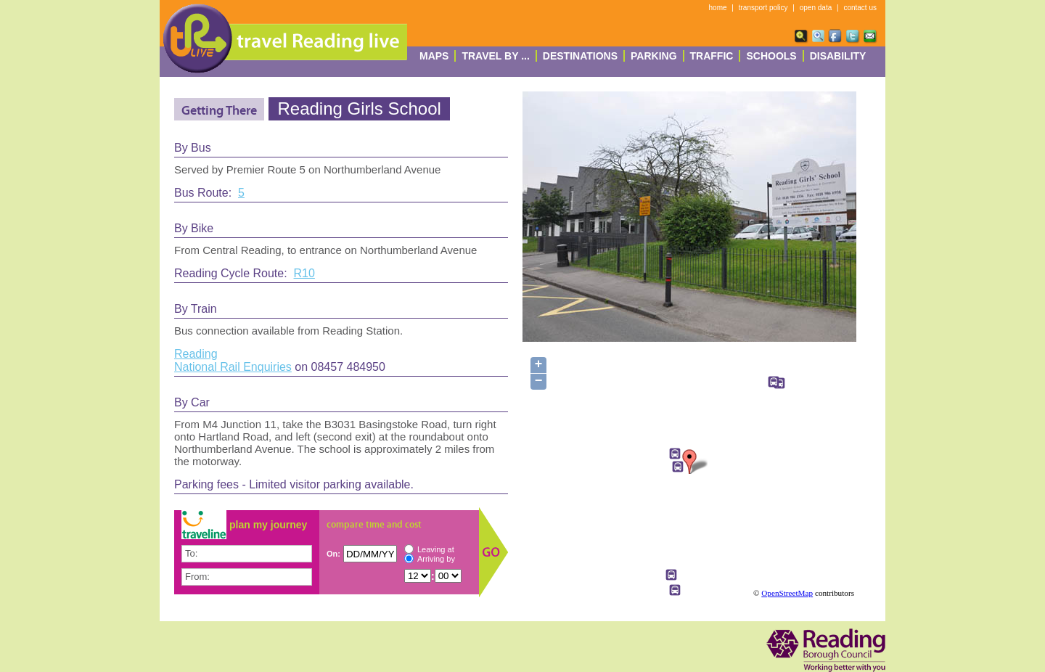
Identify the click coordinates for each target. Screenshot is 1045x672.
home (718, 8)
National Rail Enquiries (233, 367)
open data (816, 8)
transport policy (763, 8)
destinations (580, 56)
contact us (860, 8)
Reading (196, 354)
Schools (771, 56)
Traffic (712, 56)
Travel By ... (495, 56)
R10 (304, 273)
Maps (433, 56)
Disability (838, 56)
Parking (654, 56)
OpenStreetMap (787, 593)
